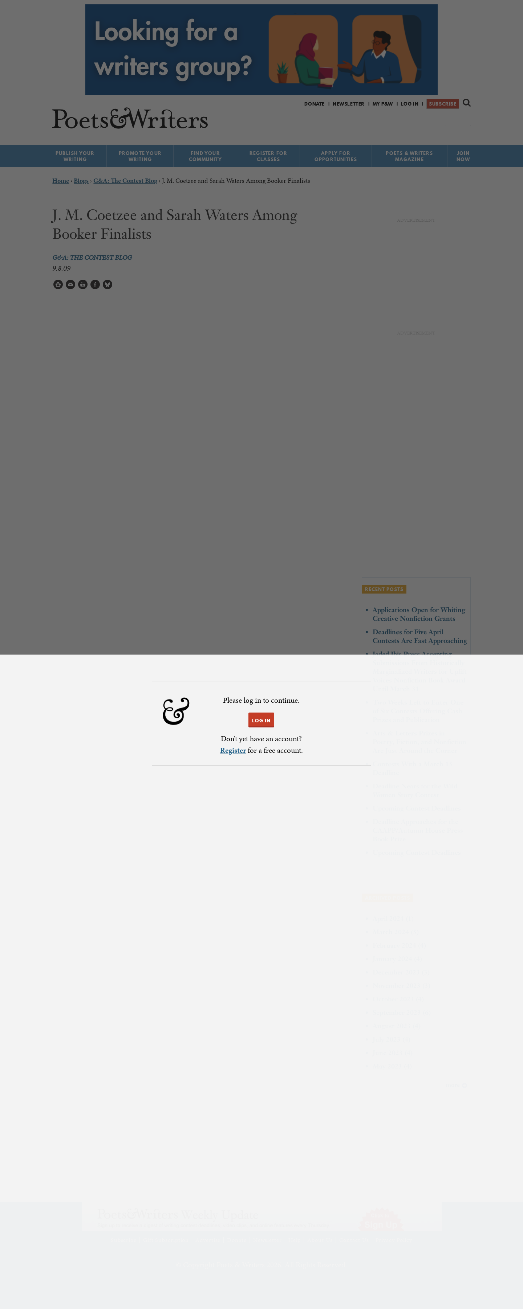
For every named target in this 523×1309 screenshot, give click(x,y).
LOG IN (261, 720)
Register (233, 750)
